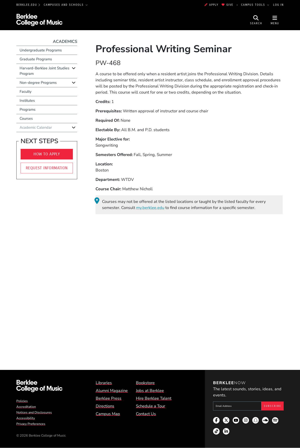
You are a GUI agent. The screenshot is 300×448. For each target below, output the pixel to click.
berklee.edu (26, 5)
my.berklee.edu (150, 207)
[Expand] (74, 68)
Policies (22, 401)
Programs (28, 109)
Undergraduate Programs (41, 50)
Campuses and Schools (64, 5)
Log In (278, 5)
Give (227, 5)
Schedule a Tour (150, 406)
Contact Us (146, 414)
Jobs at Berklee (150, 390)
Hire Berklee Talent (153, 398)
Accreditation (26, 407)
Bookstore (145, 383)
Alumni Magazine (112, 390)
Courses (26, 118)
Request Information (47, 168)
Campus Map (108, 414)
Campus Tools (253, 5)
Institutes (27, 100)
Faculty (25, 91)
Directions (105, 406)
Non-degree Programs (38, 82)
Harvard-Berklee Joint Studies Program (44, 71)
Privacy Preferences (30, 424)
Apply (211, 5)
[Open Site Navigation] (275, 20)
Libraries (104, 383)
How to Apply (46, 154)
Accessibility (25, 418)
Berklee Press (108, 398)
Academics (65, 41)
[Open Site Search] (256, 20)
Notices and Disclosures (34, 412)
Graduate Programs (36, 59)
